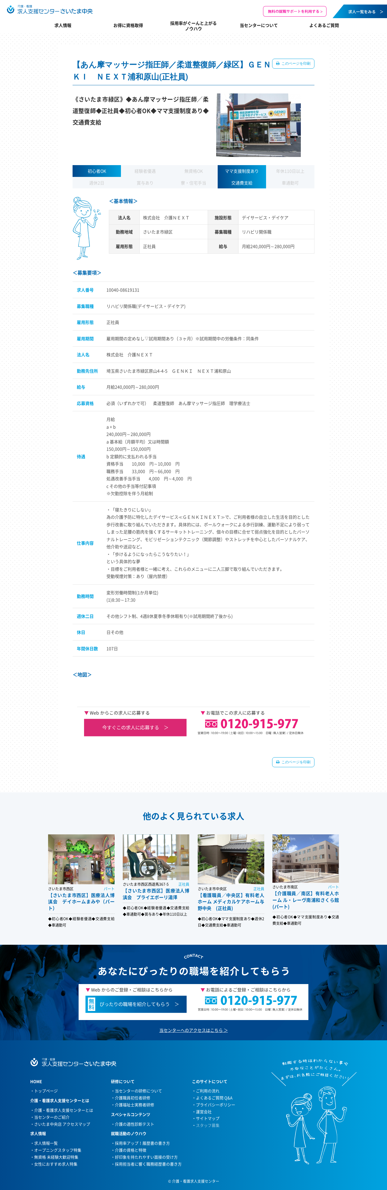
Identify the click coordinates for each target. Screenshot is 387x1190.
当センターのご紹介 (52, 1117)
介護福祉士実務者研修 (134, 1104)
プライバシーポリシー (215, 1104)
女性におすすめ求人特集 (55, 1164)
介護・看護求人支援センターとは (63, 1110)
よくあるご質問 (324, 25)
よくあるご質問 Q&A (214, 1097)
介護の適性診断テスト (134, 1124)
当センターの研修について (138, 1091)
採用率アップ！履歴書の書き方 (142, 1143)
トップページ (46, 1091)
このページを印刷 (296, 63)
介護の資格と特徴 (130, 1150)
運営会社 (204, 1111)
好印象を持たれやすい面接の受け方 (146, 1157)
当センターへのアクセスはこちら (191, 1030)
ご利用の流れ (208, 1091)
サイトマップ (208, 1118)
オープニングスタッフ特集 (57, 1150)
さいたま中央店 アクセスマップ (62, 1124)
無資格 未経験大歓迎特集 (56, 1157)
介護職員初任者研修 (132, 1097)
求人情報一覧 (46, 1143)
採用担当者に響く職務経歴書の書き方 (148, 1164)
